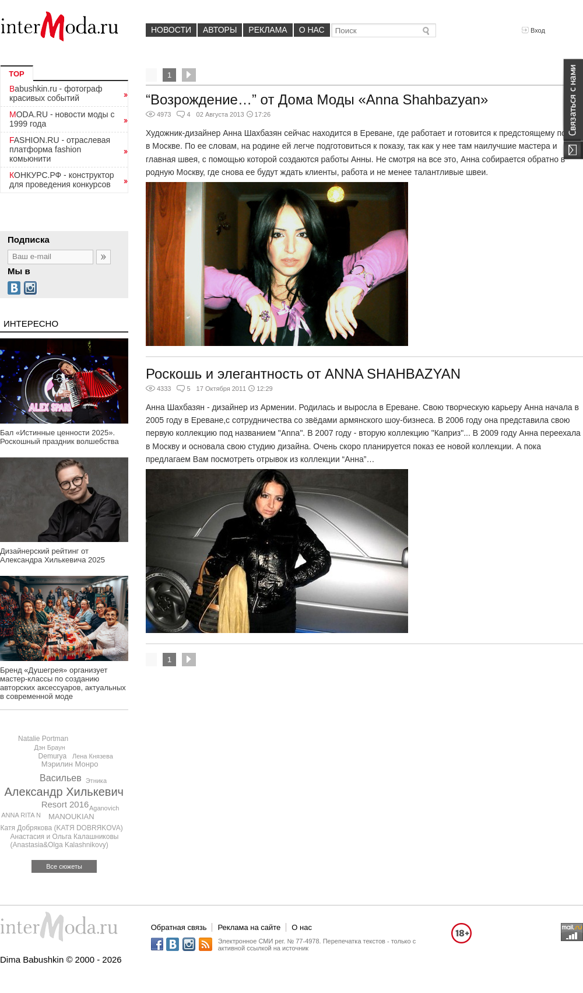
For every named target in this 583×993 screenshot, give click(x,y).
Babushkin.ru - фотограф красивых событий (55, 93)
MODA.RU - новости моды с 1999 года (62, 119)
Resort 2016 (65, 804)
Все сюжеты (64, 866)
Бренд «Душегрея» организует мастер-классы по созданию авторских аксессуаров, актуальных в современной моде (63, 683)
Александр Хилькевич (64, 791)
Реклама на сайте (248, 927)
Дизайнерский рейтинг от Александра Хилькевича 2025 (52, 555)
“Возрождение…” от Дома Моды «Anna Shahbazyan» (317, 99)
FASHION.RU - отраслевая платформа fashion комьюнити (59, 149)
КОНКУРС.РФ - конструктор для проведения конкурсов (61, 179)
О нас (312, 29)
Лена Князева (92, 756)
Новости (171, 29)
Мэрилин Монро (70, 764)
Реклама (267, 29)
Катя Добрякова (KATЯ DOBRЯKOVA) (62, 828)
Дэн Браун (49, 747)
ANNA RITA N (21, 815)
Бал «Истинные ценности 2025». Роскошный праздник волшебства (59, 437)
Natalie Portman (43, 739)
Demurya (52, 756)
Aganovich (104, 808)
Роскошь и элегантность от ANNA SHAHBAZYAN (303, 374)
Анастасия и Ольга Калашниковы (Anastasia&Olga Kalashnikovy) (64, 841)
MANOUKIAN (71, 816)
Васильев (61, 778)
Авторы (220, 29)
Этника (96, 780)
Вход (533, 30)
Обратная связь (179, 927)
